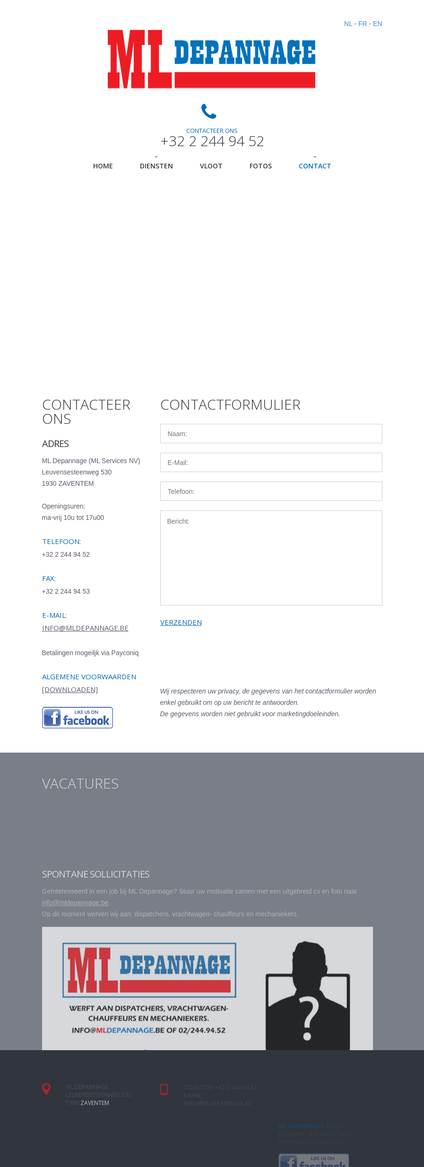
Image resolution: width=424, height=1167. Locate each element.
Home (103, 165)
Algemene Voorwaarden (311, 1162)
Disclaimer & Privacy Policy (314, 1154)
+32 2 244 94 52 (212, 140)
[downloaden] (70, 689)
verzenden (181, 622)
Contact (315, 165)
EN (377, 23)
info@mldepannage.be (85, 627)
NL (348, 23)
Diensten (156, 165)
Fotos (261, 165)
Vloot (211, 165)
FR (362, 23)
